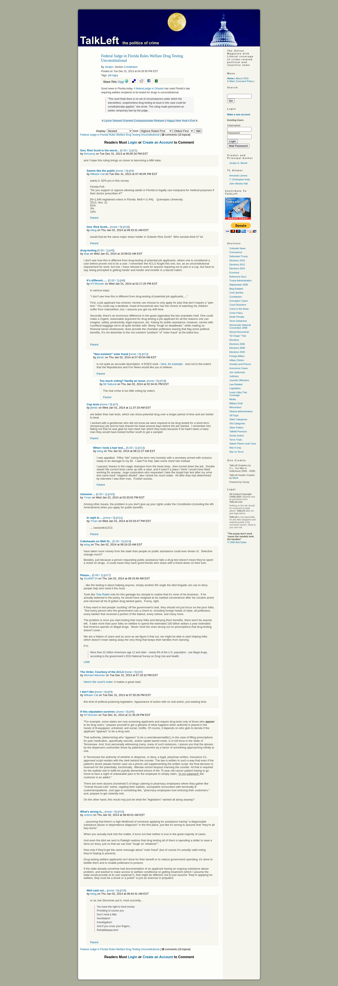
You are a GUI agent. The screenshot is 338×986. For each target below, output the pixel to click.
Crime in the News (239, 309)
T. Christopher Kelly (239, 179)
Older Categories (238, 419)
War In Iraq (235, 447)
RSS (246, 78)
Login (132, 142)
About (239, 78)
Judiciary (234, 376)
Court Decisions (237, 304)
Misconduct (235, 407)
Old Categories (237, 423)
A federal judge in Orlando (149, 88)
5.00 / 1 (125, 150)
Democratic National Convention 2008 (240, 326)
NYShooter (97, 283)
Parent (94, 217)
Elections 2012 (237, 264)
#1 (134, 150)
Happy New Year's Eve (181, 120)
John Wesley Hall (238, 183)
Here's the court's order (98, 681)
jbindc (100, 357)
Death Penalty (236, 316)
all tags (113, 75)
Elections (234, 340)
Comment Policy (244, 81)
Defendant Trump (238, 256)
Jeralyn (109, 66)
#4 (131, 170)
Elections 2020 (237, 352)
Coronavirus (235, 252)
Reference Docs (237, 276)
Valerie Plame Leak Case (242, 443)
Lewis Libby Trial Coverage (238, 393)
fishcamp (89, 153)
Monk (235, 478)
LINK (87, 662)
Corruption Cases (238, 301)
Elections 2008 (237, 348)
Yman (87, 497)
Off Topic (234, 415)
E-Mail (230, 81)
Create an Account (158, 142)
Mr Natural (109, 384)
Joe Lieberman (237, 372)
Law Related (236, 384)
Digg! (121, 81)
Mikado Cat (97, 174)
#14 (127, 541)
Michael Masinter (94, 675)
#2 (139, 672)
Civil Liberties (236, 292)
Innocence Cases (238, 368)
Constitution (131, 66)
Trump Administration (240, 280)
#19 (162, 380)
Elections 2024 (237, 268)
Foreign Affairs (237, 356)
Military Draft (236, 403)
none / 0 (122, 170)
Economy (234, 272)
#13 (141, 447)
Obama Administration (241, 411)
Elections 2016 (237, 260)
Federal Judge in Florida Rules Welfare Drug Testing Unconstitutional (119, 134)
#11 (119, 517)
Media (232, 399)
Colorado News (237, 248)
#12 (145, 354)
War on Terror (236, 451)
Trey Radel (103, 594)
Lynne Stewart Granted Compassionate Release (134, 120)
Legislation (235, 388)
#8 (122, 280)
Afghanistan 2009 (238, 284)
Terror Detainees (238, 321)
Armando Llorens (238, 175)
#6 (111, 250)
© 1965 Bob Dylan (236, 542)
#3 (109, 691)
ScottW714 (91, 578)
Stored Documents (239, 332)
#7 (115, 404)
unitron (88, 814)
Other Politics (236, 427)
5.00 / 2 (118, 541)
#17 (107, 575)
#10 (111, 494)
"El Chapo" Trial (237, 335)
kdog (93, 230)
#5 (131, 711)
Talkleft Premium (238, 431)
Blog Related (236, 288)
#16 (122, 890)
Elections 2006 (237, 344)
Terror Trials (235, 439)
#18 (126, 226)
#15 (120, 811)
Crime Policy (236, 313)
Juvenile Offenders (239, 380)
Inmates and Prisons (240, 364)
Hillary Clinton (236, 360)
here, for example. (172, 364)
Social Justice (236, 435)
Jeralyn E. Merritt (238, 163)
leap (86, 253)
